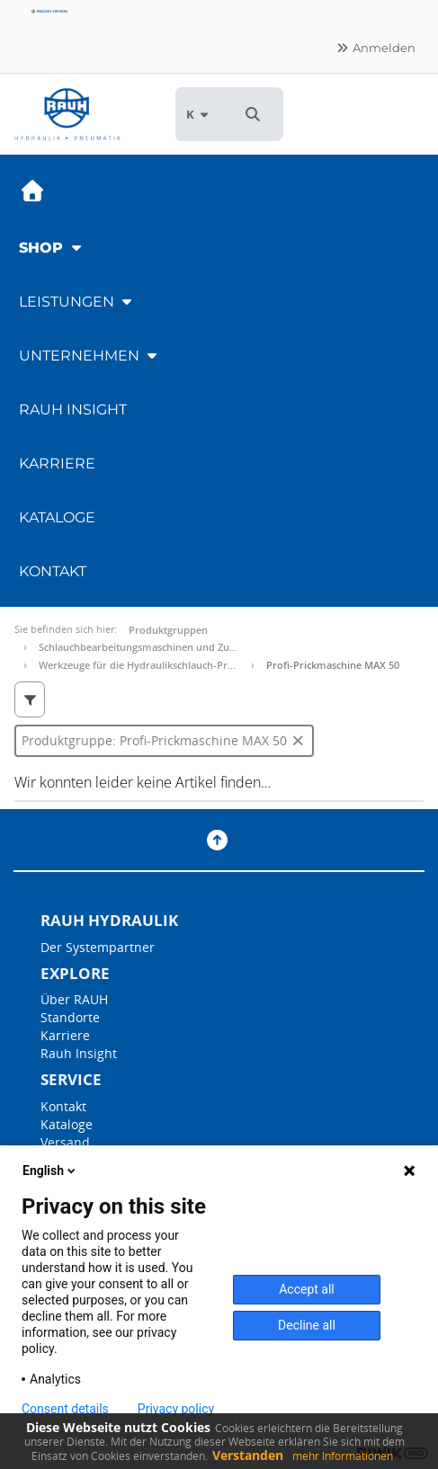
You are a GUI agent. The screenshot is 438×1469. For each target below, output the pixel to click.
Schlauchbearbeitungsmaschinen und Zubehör (148, 647)
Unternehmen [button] (90, 355)
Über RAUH (74, 999)
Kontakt (52, 571)
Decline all (306, 1325)
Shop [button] (52, 247)
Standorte (70, 1017)
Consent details (65, 1409)
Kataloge (57, 517)
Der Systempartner (97, 947)
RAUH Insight (73, 409)
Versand (65, 1142)
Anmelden (375, 47)
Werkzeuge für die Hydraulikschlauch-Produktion (155, 665)
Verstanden (247, 1455)
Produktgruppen (168, 630)
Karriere (57, 463)
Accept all (307, 1289)
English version (49, 11)
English (50, 1170)
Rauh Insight (78, 1053)
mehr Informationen (342, 1456)
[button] (252, 114)
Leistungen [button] (77, 301)
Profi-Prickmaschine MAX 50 (332, 665)
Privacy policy (176, 1409)
